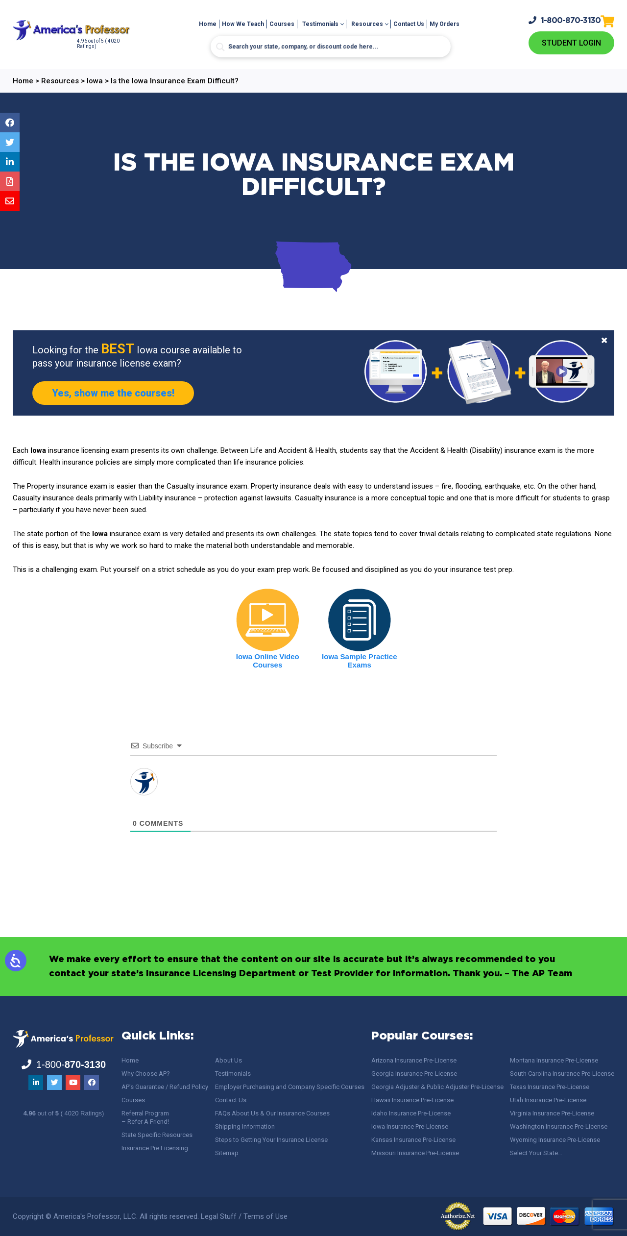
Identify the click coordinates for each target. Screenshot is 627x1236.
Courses (281, 24)
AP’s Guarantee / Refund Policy (164, 1086)
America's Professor (86, 1216)
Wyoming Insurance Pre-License (555, 1139)
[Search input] (331, 46)
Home (208, 24)
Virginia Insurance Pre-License (552, 1113)
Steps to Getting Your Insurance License (271, 1139)
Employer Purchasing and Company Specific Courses (289, 1086)
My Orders (444, 24)
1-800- (565, 20)
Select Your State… (536, 1153)
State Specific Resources (157, 1134)
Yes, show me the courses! (113, 393)
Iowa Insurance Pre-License (409, 1126)
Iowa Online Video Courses (267, 660)
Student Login (571, 43)
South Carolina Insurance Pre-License (562, 1073)
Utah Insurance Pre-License (548, 1100)
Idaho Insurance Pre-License (411, 1113)
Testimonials (320, 24)
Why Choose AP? (145, 1073)
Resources (367, 24)
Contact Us (408, 24)
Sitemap (227, 1153)
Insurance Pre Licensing (154, 1148)
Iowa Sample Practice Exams (359, 660)
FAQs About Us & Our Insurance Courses (272, 1113)
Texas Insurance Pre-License (549, 1086)
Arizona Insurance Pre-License (414, 1060)
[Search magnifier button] (220, 47)
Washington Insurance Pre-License (558, 1126)
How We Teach (243, 24)
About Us (228, 1060)
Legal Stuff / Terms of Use (244, 1216)
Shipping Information (245, 1126)
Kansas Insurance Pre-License (413, 1139)
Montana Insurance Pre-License (554, 1060)
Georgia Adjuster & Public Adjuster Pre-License (437, 1086)
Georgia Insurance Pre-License (414, 1073)
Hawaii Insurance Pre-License (412, 1100)
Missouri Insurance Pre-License (415, 1153)
